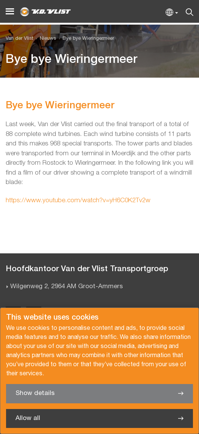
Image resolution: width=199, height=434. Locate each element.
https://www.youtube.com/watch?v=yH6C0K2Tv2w (78, 200)
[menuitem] (44, 39)
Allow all (28, 418)
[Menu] (10, 11)
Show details (35, 393)
